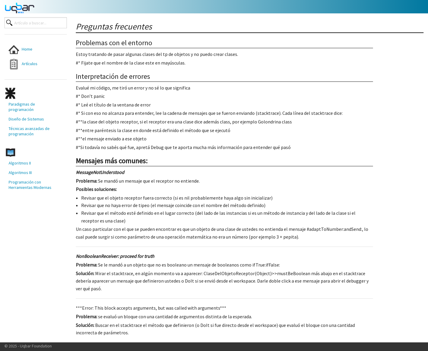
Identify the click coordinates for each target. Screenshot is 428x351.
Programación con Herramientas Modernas (30, 184)
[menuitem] (30, 49)
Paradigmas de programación (22, 106)
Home (20, 49)
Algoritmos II (20, 163)
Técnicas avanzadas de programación (29, 131)
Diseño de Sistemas (26, 119)
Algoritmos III (20, 172)
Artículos (23, 64)
